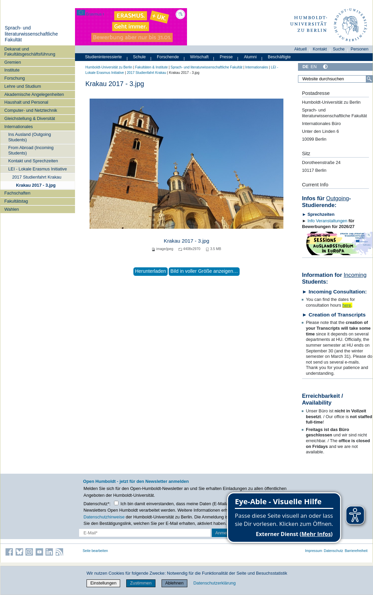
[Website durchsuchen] (335, 79)
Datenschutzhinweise (104, 516)
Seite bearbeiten (95, 551)
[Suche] (369, 79)
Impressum (313, 551)
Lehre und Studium (22, 86)
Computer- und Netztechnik (30, 110)
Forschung (14, 78)
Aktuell (300, 49)
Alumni (250, 57)
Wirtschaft (199, 57)
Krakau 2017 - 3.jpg (36, 185)
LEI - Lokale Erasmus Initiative (37, 168)
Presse (226, 57)
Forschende (168, 57)
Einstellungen (103, 583)
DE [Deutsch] (305, 66)
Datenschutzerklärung (214, 583)
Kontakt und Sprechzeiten (33, 160)
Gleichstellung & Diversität (29, 118)
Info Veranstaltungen (327, 220)
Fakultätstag (16, 201)
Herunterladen (150, 271)
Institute (12, 70)
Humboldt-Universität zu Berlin (109, 67)
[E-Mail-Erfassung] (144, 533)
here (346, 305)
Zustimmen (140, 583)
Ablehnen (174, 583)
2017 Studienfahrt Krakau (36, 177)
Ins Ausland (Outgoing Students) (29, 137)
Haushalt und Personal (26, 102)
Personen (360, 49)
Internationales (18, 126)
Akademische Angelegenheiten (34, 94)
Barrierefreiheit (356, 551)
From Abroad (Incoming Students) (31, 150)
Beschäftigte (279, 57)
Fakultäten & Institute (151, 67)
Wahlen (11, 209)
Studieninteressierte (103, 57)
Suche (339, 49)
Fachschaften (17, 193)
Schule (139, 57)
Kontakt (320, 49)
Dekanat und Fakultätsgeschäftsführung (29, 51)
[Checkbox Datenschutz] (116, 503)
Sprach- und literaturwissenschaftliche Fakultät (31, 33)
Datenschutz (333, 551)
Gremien (12, 62)
